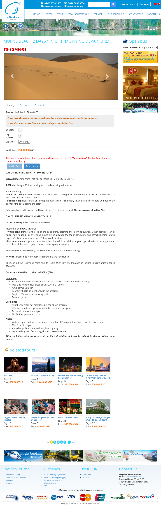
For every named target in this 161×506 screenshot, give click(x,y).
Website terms (50, 483)
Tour (60, 14)
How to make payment (53, 480)
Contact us (136, 14)
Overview (24, 105)
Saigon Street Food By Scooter (14, 418)
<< (47, 442)
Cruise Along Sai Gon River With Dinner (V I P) (98, 376)
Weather (86, 477)
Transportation (78, 14)
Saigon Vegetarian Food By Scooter (43, 418)
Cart (123, 4)
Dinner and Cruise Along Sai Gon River (70, 376)
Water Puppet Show (68, 417)
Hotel (48, 14)
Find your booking (12, 474)
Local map (87, 474)
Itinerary (10, 105)
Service (98, 14)
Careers (8, 483)
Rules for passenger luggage (55, 477)
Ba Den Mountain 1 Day (43, 375)
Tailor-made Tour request (15, 477)
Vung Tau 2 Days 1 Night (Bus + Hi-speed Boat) (98, 418)
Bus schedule (115, 14)
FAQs (46, 486)
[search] (99, 4)
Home (36, 14)
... (69, 442)
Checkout (144, 4)
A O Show (8, 375)
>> (73, 442)
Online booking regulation (54, 474)
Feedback (39, 105)
